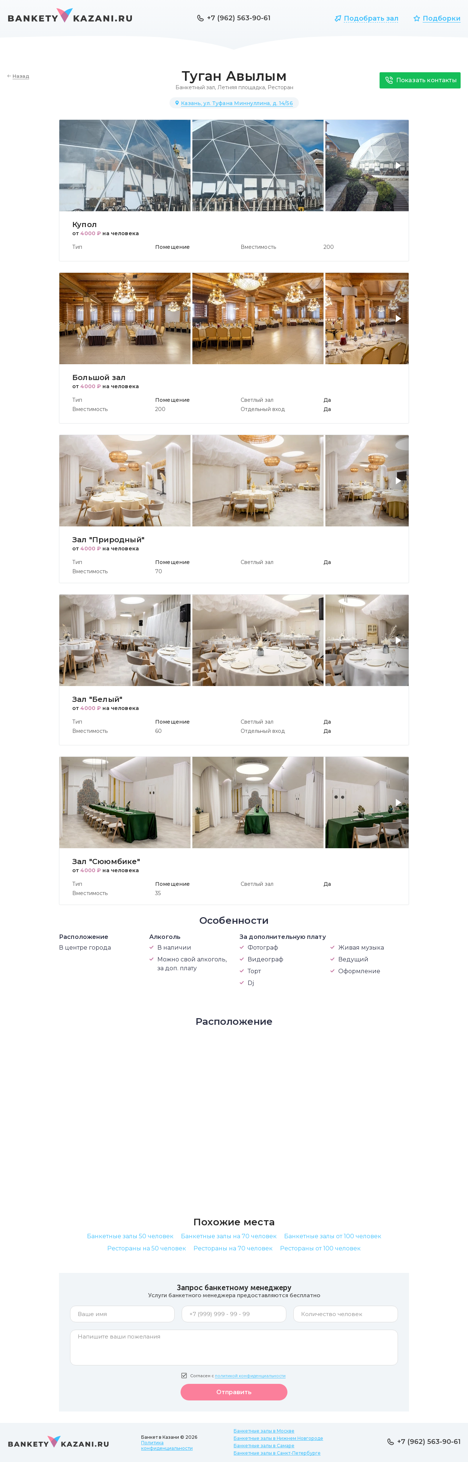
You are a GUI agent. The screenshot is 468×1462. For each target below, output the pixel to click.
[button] (400, 170)
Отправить (234, 1392)
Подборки (442, 18)
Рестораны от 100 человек (320, 1248)
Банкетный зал (195, 87)
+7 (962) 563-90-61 (238, 18)
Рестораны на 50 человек (146, 1248)
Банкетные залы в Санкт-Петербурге (277, 1453)
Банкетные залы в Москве (264, 1431)
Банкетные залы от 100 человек (332, 1236)
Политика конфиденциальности (167, 1445)
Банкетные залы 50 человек (130, 1236)
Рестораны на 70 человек (233, 1248)
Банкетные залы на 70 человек (229, 1236)
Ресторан (280, 87)
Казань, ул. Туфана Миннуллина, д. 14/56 (237, 103)
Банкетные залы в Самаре (264, 1445)
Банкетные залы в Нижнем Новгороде (278, 1438)
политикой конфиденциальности (250, 1376)
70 (158, 571)
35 (158, 893)
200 (329, 247)
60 (158, 731)
